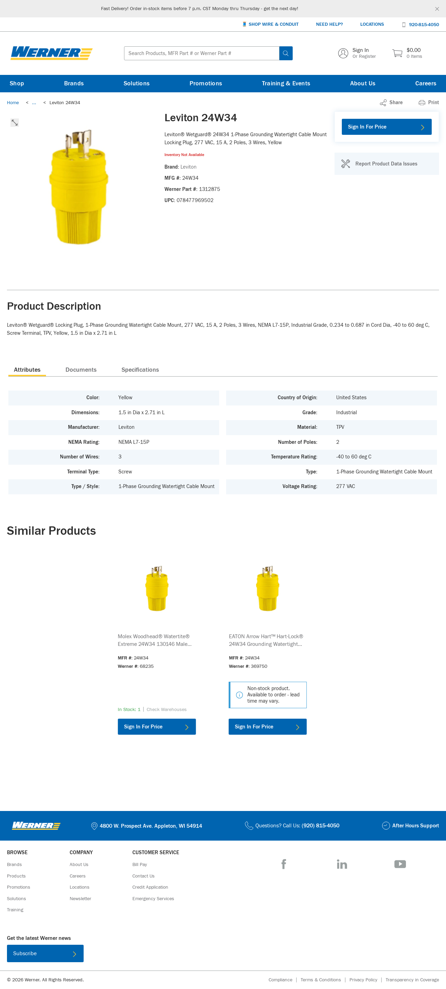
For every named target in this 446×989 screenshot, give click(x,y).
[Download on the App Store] (200, 955)
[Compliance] (285, 980)
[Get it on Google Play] (245, 955)
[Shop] (17, 83)
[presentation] (27, 369)
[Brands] (74, 83)
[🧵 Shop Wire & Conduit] (270, 25)
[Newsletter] (80, 899)
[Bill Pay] (139, 864)
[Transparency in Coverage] (412, 980)
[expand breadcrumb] (34, 103)
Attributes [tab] (27, 369)
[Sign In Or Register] (357, 53)
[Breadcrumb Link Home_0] (13, 103)
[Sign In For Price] (387, 127)
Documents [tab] (81, 369)
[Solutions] (136, 83)
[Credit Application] (150, 887)
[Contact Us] (143, 876)
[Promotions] (206, 83)
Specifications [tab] (140, 369)
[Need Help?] (329, 25)
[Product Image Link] (157, 588)
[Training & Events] (286, 83)
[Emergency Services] (153, 899)
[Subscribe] (45, 953)
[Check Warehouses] (167, 709)
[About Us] (362, 83)
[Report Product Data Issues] (379, 164)
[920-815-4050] (420, 24)
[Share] (391, 102)
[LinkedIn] (342, 864)
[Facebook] (283, 864)
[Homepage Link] (51, 53)
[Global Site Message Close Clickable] (437, 9)
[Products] (16, 876)
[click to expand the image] (14, 122)
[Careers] (426, 83)
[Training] (15, 910)
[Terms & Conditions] (325, 980)
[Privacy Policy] (367, 980)
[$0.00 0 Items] (407, 53)
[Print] (428, 102)
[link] (34, 103)
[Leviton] (188, 167)
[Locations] (372, 25)
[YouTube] (400, 864)
